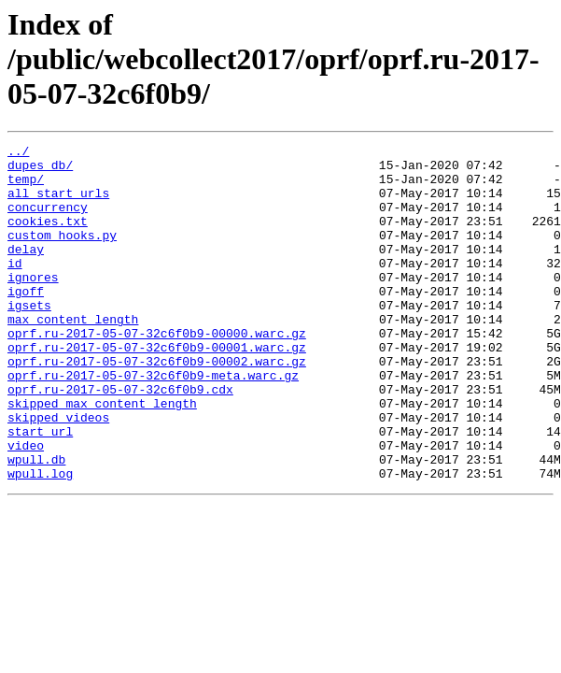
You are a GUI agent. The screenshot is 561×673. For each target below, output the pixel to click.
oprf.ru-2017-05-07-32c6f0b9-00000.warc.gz (156, 372)
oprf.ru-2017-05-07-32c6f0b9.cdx (120, 439)
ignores (33, 304)
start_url (40, 489)
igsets (29, 338)
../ (18, 153)
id (14, 287)
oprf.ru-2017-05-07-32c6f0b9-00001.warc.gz (156, 388)
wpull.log (40, 540)
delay (25, 271)
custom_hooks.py (62, 254)
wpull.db (36, 523)
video (25, 506)
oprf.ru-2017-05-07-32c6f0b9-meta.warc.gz (153, 422)
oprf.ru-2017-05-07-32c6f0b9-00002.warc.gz (156, 405)
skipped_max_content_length (102, 456)
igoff (25, 321)
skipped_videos (58, 473)
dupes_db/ (40, 170)
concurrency (47, 220)
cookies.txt (47, 237)
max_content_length (72, 355)
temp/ (25, 187)
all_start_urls (58, 203)
